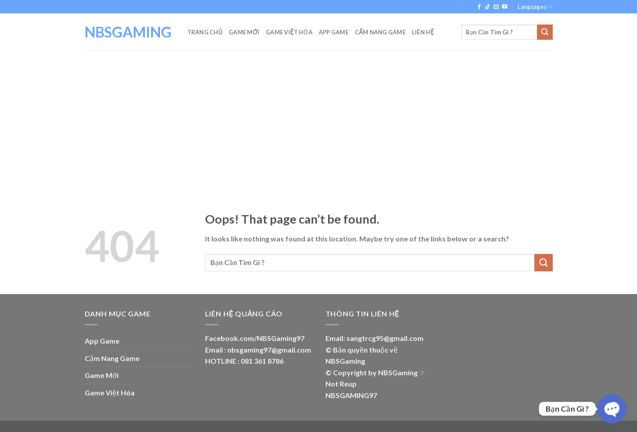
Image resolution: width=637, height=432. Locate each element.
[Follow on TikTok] (487, 7)
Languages (535, 7)
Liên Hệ (423, 32)
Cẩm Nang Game (380, 32)
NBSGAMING (128, 32)
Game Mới (244, 32)
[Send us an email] (496, 7)
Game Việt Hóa (289, 32)
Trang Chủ (205, 32)
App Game (334, 32)
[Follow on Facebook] (479, 7)
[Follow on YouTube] (504, 7)
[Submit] (544, 32)
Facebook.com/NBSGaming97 (254, 338)
